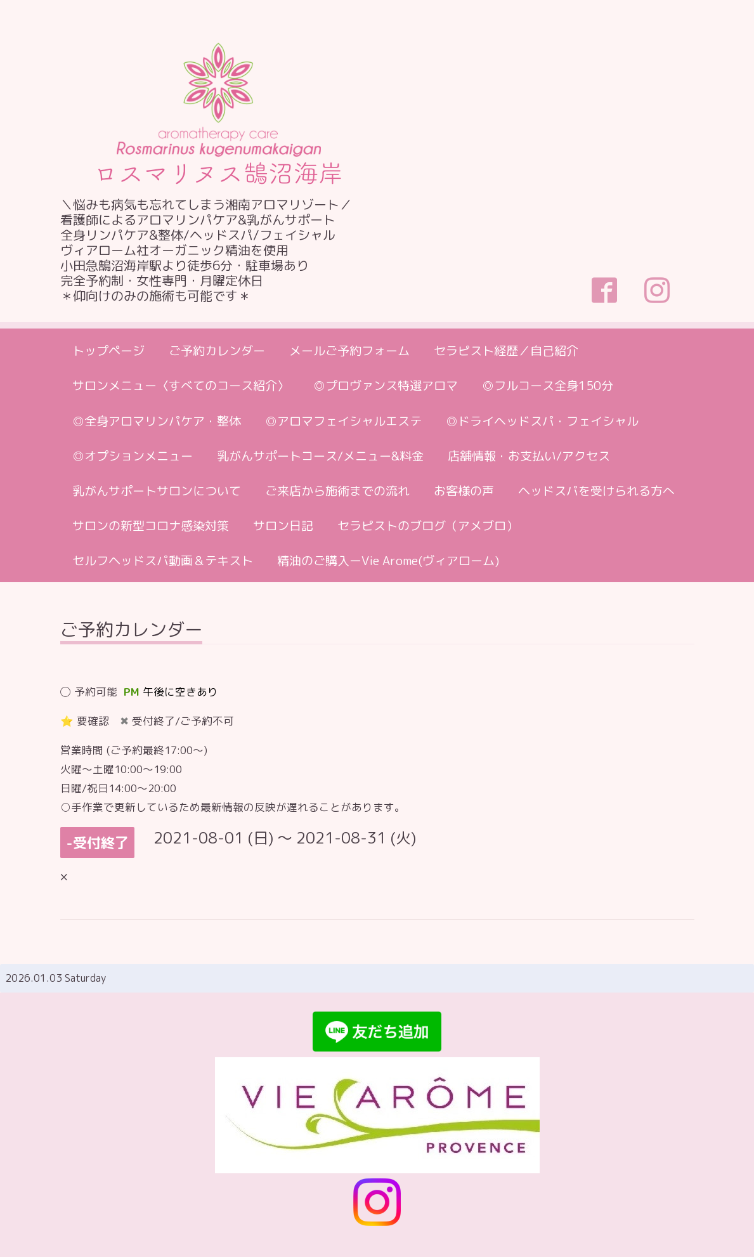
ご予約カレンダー (217, 350)
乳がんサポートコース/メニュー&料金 (320, 456)
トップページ (108, 350)
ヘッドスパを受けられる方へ (596, 491)
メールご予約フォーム (349, 350)
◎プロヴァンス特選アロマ (385, 385)
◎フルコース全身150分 (547, 385)
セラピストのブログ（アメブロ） (427, 526)
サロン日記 (283, 526)
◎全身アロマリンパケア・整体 (156, 421)
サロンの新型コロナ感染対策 (150, 526)
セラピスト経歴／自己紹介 (506, 350)
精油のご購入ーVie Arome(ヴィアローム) (388, 560)
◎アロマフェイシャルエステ (343, 421)
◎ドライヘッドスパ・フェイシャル (542, 421)
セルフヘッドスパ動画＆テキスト (162, 560)
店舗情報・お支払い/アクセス (529, 456)
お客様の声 (464, 491)
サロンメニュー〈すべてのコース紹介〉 (180, 385)
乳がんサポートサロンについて (156, 491)
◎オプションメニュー (132, 456)
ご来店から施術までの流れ (337, 491)
